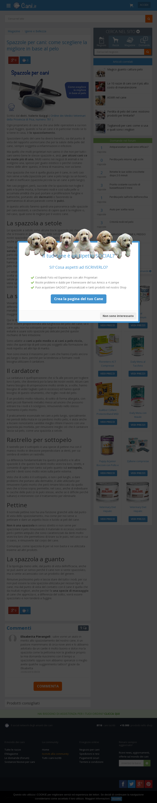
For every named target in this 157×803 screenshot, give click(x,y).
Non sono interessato (118, 309)
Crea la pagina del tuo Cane (78, 292)
